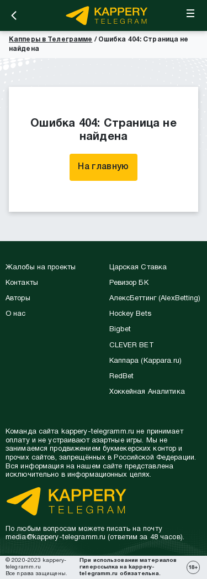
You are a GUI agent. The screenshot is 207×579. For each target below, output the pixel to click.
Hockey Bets (130, 314)
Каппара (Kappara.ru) (145, 361)
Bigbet (120, 329)
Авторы (18, 298)
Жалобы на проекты (41, 267)
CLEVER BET (131, 345)
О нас (16, 314)
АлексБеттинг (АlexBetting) (155, 298)
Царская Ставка (138, 267)
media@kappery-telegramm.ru (55, 537)
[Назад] (14, 15)
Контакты (22, 283)
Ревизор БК (128, 283)
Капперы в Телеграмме (50, 39)
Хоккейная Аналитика (147, 392)
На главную (103, 167)
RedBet (121, 376)
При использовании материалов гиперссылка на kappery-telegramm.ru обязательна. (128, 567)
